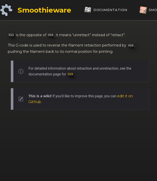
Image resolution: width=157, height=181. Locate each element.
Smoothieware (44, 10)
